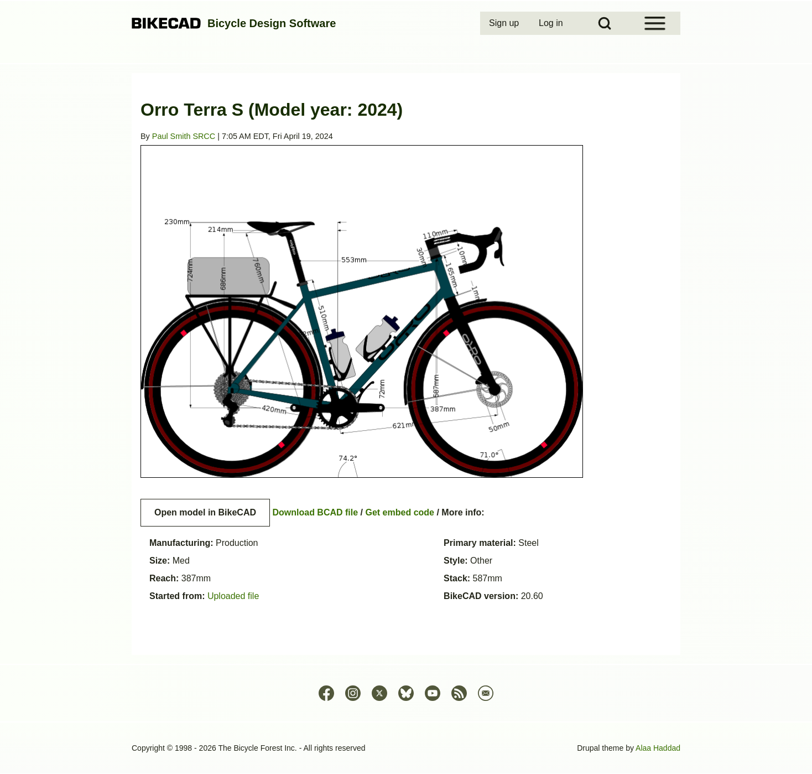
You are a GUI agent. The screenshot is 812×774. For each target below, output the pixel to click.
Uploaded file (233, 596)
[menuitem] (505, 23)
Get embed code (400, 512)
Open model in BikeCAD (205, 512)
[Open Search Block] (604, 23)
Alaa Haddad (658, 748)
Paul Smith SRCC (183, 136)
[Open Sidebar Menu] (654, 23)
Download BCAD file (315, 512)
